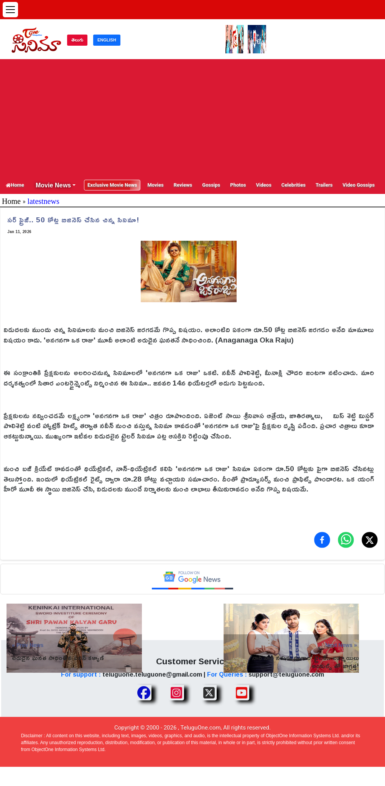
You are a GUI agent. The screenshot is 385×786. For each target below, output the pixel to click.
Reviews (183, 185)
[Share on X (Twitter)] (370, 540)
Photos (238, 185)
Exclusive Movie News (112, 185)
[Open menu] (10, 9)
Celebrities (293, 185)
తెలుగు (77, 40)
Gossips (211, 185)
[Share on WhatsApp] (346, 540)
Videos (263, 185)
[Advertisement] (192, 118)
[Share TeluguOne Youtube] (241, 692)
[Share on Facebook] (322, 540)
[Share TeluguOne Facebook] (143, 692)
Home (15, 185)
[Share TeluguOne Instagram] (176, 692)
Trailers (324, 185)
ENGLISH (106, 40)
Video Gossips (358, 185)
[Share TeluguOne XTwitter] (209, 692)
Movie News (53, 185)
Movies (155, 185)
